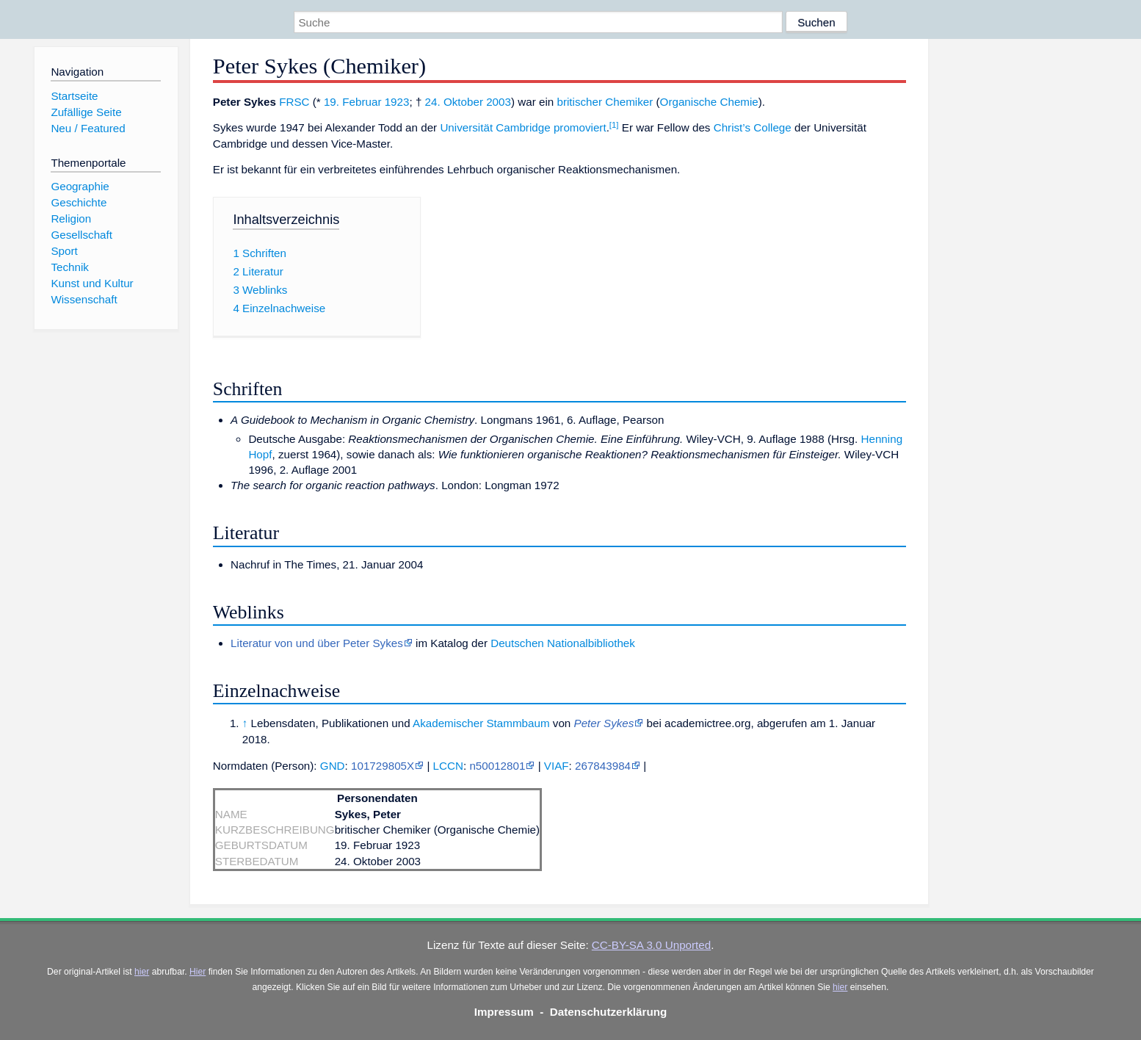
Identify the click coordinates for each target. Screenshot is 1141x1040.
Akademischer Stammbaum (481, 723)
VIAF (556, 765)
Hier (197, 972)
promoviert (580, 127)
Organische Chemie (709, 101)
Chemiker (629, 101)
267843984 (603, 765)
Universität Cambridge (495, 127)
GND (332, 765)
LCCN (448, 765)
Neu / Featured (88, 128)
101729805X (382, 765)
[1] (614, 124)
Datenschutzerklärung (608, 1011)
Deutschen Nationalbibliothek (562, 643)
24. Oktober (454, 101)
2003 (498, 101)
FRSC (294, 101)
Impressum (504, 1011)
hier (141, 972)
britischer (579, 101)
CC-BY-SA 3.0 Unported (651, 945)
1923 (397, 101)
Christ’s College (753, 127)
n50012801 (497, 765)
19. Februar (353, 101)
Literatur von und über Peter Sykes (317, 643)
